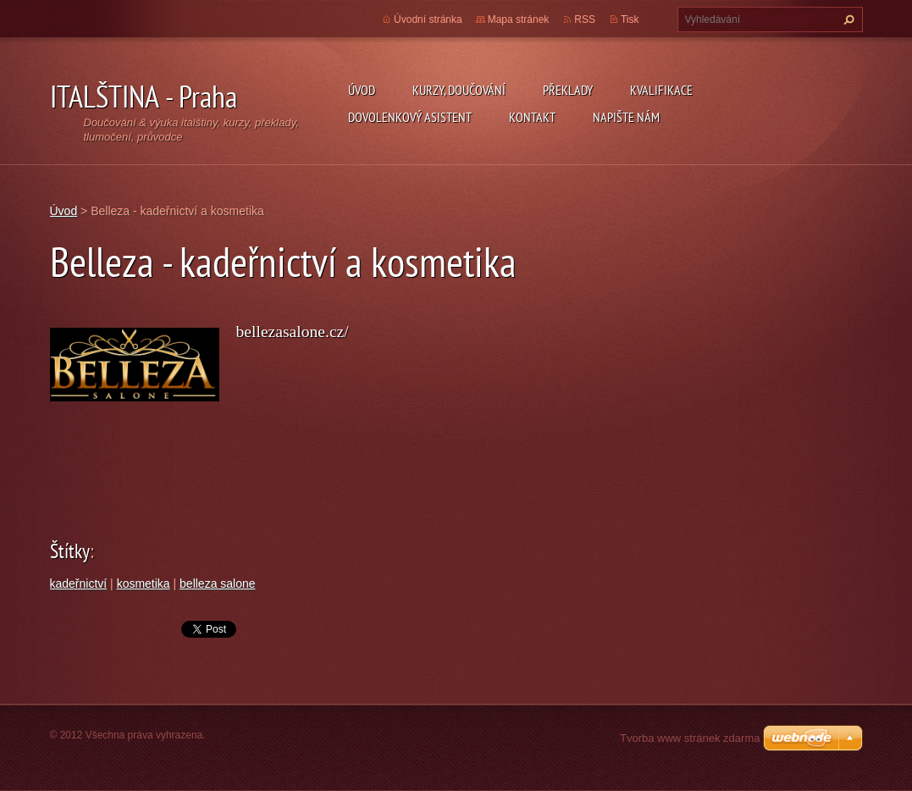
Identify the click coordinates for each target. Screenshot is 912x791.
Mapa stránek (519, 19)
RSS (584, 19)
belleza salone (218, 583)
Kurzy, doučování (459, 89)
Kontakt (532, 116)
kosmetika (143, 583)
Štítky (70, 551)
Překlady (568, 89)
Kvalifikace (661, 89)
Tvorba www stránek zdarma (690, 738)
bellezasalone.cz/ (292, 331)
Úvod (361, 89)
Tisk (630, 19)
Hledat (846, 19)
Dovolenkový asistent (410, 116)
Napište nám (626, 116)
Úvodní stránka (428, 19)
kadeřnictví (79, 583)
